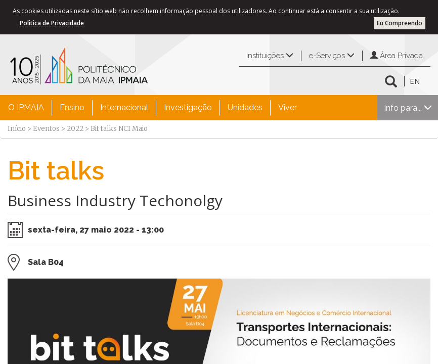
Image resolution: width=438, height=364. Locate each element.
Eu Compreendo (399, 23)
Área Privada (396, 55)
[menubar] (152, 107)
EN (415, 81)
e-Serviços (332, 55)
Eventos (46, 128)
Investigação (188, 107)
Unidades (245, 107)
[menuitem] (26, 107)
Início (17, 128)
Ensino (72, 107)
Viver (287, 107)
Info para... (408, 108)
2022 (75, 128)
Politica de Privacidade (52, 23)
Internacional (124, 107)
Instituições (269, 55)
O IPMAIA (26, 107)
